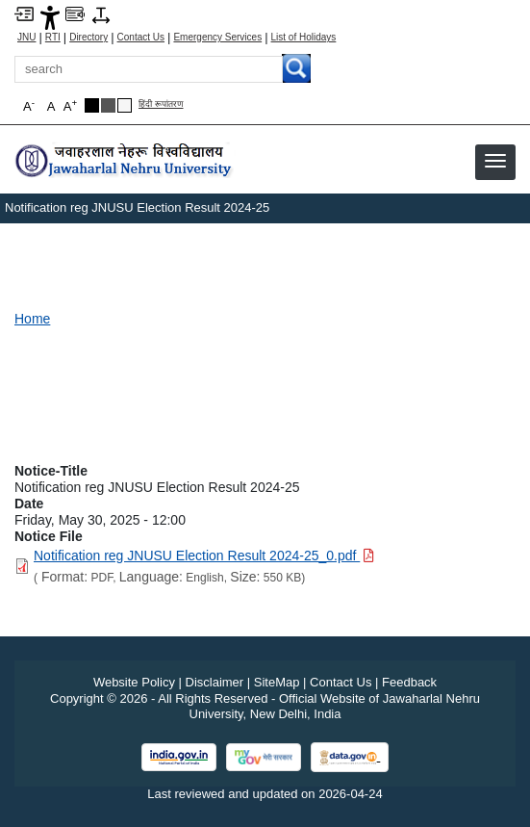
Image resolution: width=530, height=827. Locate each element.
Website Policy (134, 682)
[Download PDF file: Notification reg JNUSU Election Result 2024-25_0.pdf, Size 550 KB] (204, 555)
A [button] (70, 105)
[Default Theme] (124, 105)
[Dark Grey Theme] (108, 105)
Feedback (409, 682)
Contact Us (140, 37)
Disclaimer (215, 682)
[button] (495, 161)
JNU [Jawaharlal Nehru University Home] (26, 37)
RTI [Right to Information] (53, 37)
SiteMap (277, 682)
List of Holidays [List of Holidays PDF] (304, 37)
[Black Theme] (92, 105)
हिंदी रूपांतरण (161, 104)
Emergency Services (217, 37)
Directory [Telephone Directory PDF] (88, 37)
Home (32, 318)
